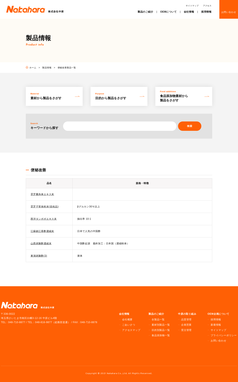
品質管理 (186, 319)
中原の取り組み (187, 314)
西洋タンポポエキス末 (44, 219)
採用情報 (206, 11)
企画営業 (186, 324)
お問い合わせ (228, 12)
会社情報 (189, 11)
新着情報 (216, 324)
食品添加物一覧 (161, 335)
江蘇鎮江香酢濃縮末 (42, 231)
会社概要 (127, 319)
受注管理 (186, 330)
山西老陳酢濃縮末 (41, 243)
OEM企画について (218, 314)
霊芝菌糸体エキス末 (42, 194)
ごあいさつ (128, 324)
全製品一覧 (158, 319)
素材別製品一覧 (161, 324)
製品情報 (46, 67)
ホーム (32, 67)
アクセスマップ (131, 330)
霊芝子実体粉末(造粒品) (45, 206)
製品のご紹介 (145, 11)
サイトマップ (192, 6)
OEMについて (168, 11)
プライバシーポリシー (224, 335)
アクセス (207, 6)
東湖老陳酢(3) (39, 255)
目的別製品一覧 (161, 330)
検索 (189, 126)
